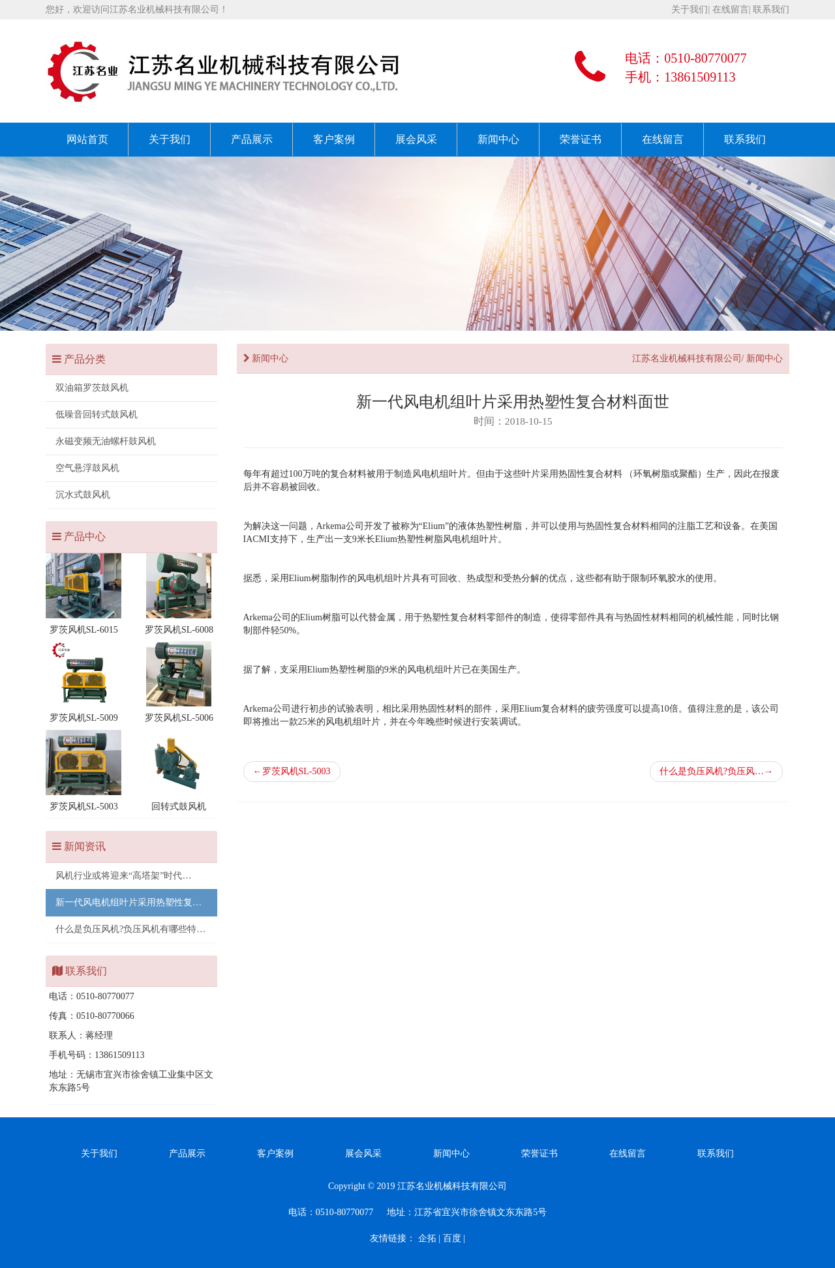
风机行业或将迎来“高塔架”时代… (123, 876)
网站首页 (87, 139)
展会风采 (416, 139)
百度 (452, 1238)
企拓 (427, 1238)
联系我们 (771, 9)
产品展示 (252, 139)
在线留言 (730, 9)
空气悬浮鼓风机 (87, 468)
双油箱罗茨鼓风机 (92, 388)
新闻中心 (498, 139)
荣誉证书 (580, 139)
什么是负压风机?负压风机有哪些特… (130, 929)
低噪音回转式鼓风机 (96, 414)
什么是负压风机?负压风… (716, 771)
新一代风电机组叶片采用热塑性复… (128, 902)
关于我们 (689, 9)
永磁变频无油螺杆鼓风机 (105, 441)
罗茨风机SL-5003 (292, 771)
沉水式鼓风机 (82, 495)
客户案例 (334, 139)
